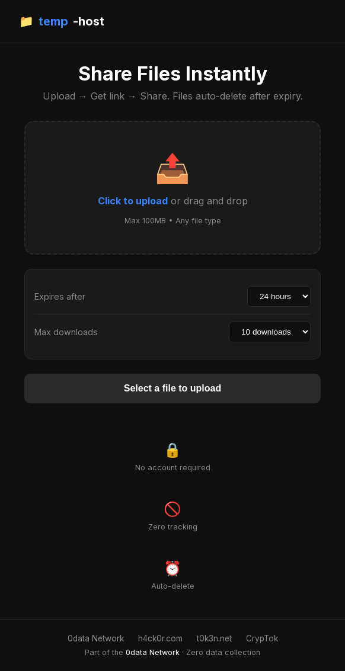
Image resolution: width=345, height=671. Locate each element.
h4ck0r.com (160, 638)
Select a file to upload (172, 388)
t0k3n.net (214, 638)
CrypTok (262, 638)
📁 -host (61, 21)
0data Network (96, 638)
